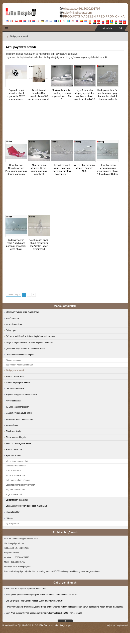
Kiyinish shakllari (13, 401)
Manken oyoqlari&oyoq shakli (19, 413)
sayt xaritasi (122, 625)
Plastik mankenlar (14, 431)
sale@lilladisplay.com (77, 12)
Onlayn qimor (12, 330)
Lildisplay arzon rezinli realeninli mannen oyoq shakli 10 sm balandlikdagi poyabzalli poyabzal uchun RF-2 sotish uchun (107, 174)
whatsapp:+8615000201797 (81, 8)
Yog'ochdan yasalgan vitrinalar (19, 365)
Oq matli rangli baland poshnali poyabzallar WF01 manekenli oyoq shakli (16, 96)
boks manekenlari (14, 470)
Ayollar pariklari (13, 523)
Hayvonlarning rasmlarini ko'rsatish (21, 394)
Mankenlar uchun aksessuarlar (19, 419)
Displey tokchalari (14, 360)
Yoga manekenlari (14, 494)
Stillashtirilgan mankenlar (17, 500)
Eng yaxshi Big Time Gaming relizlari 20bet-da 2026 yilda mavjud (35, 601)
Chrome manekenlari (15, 388)
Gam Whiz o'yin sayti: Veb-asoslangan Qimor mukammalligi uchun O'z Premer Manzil (44, 613)
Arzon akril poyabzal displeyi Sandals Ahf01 (84, 168)
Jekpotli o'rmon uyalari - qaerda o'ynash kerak (26, 589)
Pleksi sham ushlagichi (16, 437)
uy (108, 625)
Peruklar (9, 518)
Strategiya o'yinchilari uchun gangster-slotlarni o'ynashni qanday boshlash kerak (41, 595)
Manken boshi (12, 425)
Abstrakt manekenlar (15, 376)
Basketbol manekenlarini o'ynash (20, 485)
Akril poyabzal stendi (15, 370)
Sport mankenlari (13, 455)
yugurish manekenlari (15, 489)
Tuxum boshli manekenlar (17, 407)
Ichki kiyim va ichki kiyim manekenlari (22, 312)
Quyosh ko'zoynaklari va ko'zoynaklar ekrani (25, 348)
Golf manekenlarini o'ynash (18, 480)
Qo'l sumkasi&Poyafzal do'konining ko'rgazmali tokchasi (30, 336)
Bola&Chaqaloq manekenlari (18, 382)
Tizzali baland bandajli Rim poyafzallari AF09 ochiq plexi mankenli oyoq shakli (38, 96)
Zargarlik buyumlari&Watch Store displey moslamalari (29, 342)
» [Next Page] (33, 295)
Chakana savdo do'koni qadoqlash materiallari (26, 506)
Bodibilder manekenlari (16, 466)
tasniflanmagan (12, 318)
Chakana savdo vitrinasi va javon (20, 354)
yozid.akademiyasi (14, 324)
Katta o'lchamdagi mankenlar (19, 443)
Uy (7, 36)
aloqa (112, 625)
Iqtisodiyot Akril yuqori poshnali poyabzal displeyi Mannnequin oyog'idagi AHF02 (62, 171)
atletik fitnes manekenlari (17, 461)
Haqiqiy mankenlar (14, 449)
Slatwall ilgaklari (13, 512)
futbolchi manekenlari (15, 475)
